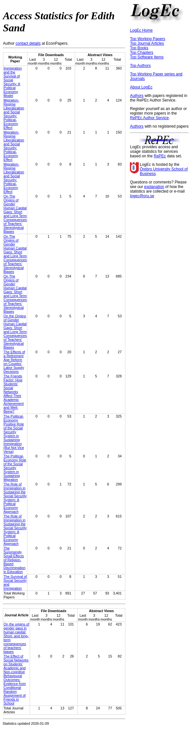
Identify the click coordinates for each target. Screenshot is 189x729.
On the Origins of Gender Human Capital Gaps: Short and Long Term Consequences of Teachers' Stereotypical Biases (15, 331)
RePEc (160, 156)
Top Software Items (147, 57)
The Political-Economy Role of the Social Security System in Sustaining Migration (15, 468)
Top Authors (140, 65)
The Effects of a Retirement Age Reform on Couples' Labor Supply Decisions (14, 361)
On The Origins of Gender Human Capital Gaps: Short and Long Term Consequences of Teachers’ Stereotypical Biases (15, 213)
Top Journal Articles (147, 43)
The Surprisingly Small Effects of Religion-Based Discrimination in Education (14, 560)
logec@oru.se (142, 196)
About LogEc (141, 87)
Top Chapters (141, 52)
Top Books (139, 48)
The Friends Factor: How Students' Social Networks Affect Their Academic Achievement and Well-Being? (14, 393)
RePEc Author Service (149, 118)
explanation (154, 186)
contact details (28, 43)
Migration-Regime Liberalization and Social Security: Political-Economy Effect (14, 114)
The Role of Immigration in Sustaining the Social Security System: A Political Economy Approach (15, 498)
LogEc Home (141, 30)
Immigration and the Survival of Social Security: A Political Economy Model (13, 82)
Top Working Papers (147, 39)
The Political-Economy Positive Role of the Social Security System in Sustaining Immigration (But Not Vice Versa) (14, 433)
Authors (136, 95)
